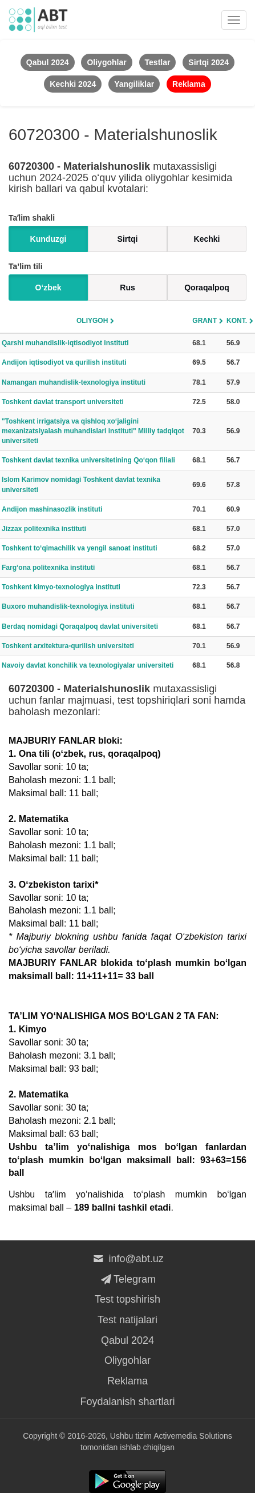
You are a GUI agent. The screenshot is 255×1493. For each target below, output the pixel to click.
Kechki (207, 238)
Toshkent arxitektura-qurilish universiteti (68, 646)
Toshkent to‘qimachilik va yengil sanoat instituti (79, 548)
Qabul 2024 (127, 1340)
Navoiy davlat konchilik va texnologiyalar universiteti (87, 665)
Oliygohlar (127, 1360)
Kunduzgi (48, 238)
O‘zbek (48, 287)
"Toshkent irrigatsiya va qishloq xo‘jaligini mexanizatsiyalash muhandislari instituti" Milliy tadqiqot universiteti (93, 431)
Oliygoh (92, 321)
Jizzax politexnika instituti (44, 529)
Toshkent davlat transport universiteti (63, 402)
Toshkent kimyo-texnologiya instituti (61, 587)
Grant (204, 321)
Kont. (236, 321)
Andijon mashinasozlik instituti (52, 509)
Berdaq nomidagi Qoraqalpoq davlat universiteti (80, 626)
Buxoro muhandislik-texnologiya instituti (68, 606)
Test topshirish (127, 1299)
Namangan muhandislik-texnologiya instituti (73, 382)
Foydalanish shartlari (127, 1401)
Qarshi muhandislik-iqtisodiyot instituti (65, 343)
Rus (127, 287)
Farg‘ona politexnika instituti (48, 568)
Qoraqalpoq (206, 287)
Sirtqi (128, 238)
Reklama (127, 1381)
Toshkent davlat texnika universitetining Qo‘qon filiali (88, 460)
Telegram (127, 1279)
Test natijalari (127, 1320)
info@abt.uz (127, 1258)
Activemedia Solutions (192, 1435)
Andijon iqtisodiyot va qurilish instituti (64, 362)
